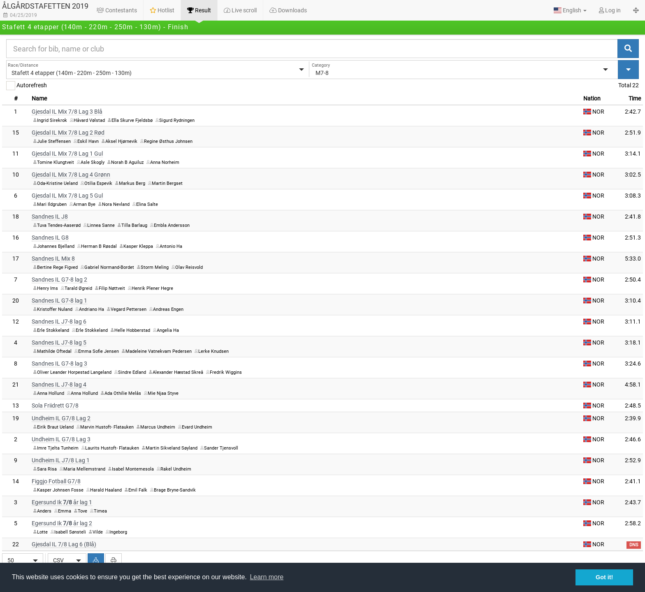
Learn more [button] (266, 576)
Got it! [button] (604, 577)
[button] (570, 10)
